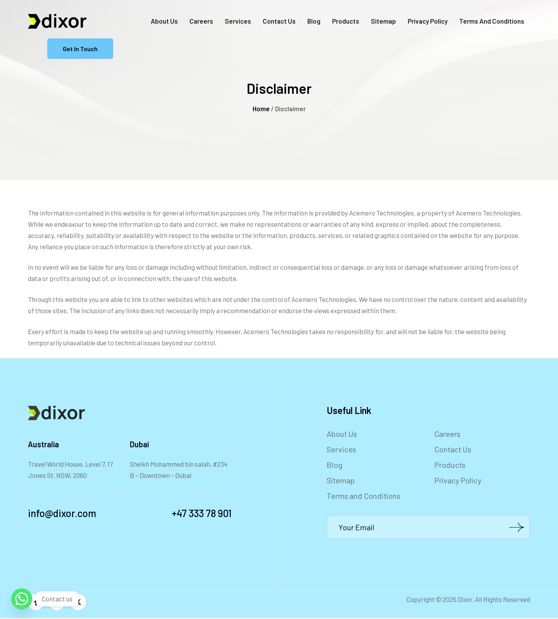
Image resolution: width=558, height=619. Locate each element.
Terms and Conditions (491, 21)
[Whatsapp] (21, 598)
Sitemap (383, 21)
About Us (164, 21)
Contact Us (279, 21)
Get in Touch (80, 48)
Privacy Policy (428, 21)
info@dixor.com (62, 513)
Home (261, 108)
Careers (201, 21)
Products (345, 21)
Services (238, 21)
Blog (313, 21)
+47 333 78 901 (202, 513)
